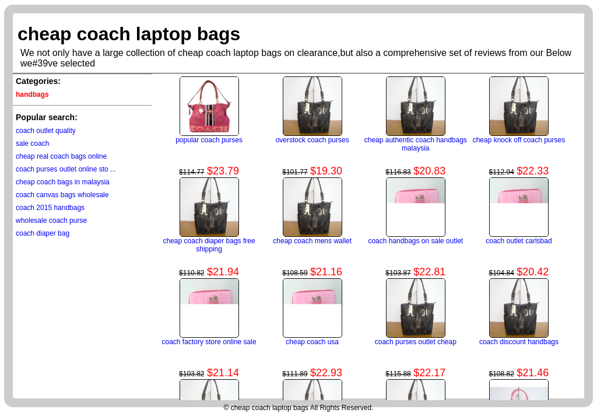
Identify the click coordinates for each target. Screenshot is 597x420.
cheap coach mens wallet (312, 241)
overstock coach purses (312, 140)
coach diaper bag (42, 233)
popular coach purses (209, 140)
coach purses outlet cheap (415, 342)
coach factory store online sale (209, 342)
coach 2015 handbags (50, 208)
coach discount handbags (519, 342)
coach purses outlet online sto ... (66, 169)
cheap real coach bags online (61, 156)
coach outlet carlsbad (519, 241)
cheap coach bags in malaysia (63, 182)
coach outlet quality (46, 131)
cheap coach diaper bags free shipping (209, 245)
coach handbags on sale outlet (415, 241)
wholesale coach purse (51, 220)
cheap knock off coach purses (519, 140)
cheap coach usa (312, 342)
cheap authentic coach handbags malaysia (415, 144)
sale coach (32, 143)
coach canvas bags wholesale (62, 195)
